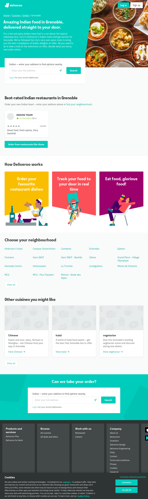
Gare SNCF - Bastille (71, 257)
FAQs (112, 452)
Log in (12, 77)
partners (67, 483)
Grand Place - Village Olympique (128, 259)
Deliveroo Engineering (120, 448)
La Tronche (67, 266)
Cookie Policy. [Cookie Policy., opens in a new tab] (83, 497)
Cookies (113, 468)
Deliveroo (13, 5)
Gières (92, 257)
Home (6, 15)
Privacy (113, 464)
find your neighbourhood (79, 104)
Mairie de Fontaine (127, 266)
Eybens (121, 248)
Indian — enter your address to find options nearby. (36, 64)
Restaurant (80, 433)
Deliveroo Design (117, 444)
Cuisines (16, 15)
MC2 (7, 274)
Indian (26, 15)
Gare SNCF (38, 257)
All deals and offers (49, 437)
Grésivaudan (39, 266)
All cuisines (46, 433)
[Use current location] (60, 70)
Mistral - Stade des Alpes (71, 276)
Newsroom (115, 437)
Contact (113, 456)
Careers (78, 437)
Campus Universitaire (44, 248)
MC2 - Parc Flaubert (43, 274)
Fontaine (9, 257)
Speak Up (114, 472)
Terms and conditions (120, 460)
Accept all (126, 491)
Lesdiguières (95, 266)
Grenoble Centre (13, 266)
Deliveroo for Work (14, 440)
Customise (126, 483)
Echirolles (94, 248)
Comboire (66, 248)
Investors (114, 440)
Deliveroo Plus (12, 436)
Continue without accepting (133, 477)
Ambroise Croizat (14, 248)
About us (114, 433)
